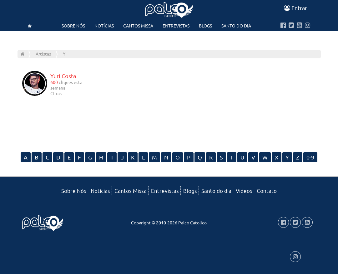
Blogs (205, 25)
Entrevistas (176, 25)
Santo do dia (236, 25)
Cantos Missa (138, 25)
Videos (141, 38)
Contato (169, 38)
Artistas (43, 53)
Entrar (295, 7)
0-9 (310, 157)
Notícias (104, 25)
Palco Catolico (192, 222)
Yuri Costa (63, 75)
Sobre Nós (73, 25)
